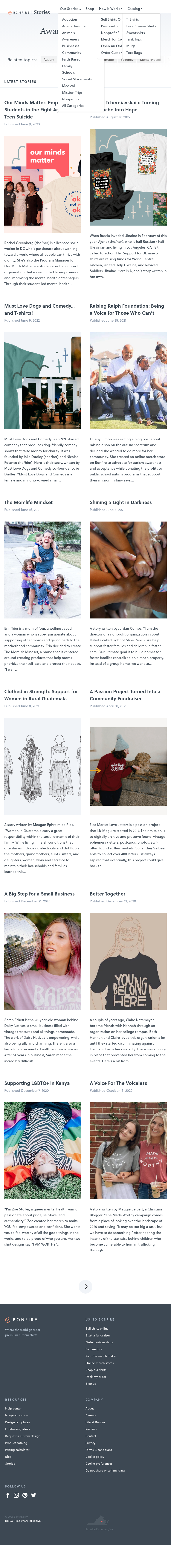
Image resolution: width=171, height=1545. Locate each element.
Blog (8, 1457)
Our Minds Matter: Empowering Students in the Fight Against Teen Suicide (40, 109)
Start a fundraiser (98, 1335)
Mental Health (150, 59)
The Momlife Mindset (28, 502)
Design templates (17, 1422)
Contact (91, 1436)
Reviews (91, 1429)
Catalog (133, 8)
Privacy (90, 1443)
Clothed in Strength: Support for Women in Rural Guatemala (41, 695)
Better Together (107, 893)
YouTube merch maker (101, 1356)
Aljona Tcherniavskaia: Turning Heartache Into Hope (124, 106)
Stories (10, 1463)
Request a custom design (22, 1436)
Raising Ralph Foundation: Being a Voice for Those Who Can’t (127, 309)
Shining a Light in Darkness (121, 502)
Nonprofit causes (17, 1415)
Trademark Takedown (28, 1521)
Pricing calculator (17, 1450)
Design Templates (74, 15)
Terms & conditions (99, 1450)
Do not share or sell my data (105, 1470)
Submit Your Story (108, 15)
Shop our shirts (96, 1370)
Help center (13, 1408)
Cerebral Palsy (71, 59)
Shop (90, 8)
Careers (91, 1415)
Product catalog (16, 1443)
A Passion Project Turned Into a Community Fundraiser (125, 695)
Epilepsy (127, 59)
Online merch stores (100, 1363)
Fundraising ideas (17, 1429)
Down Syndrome (101, 59)
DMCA (9, 1521)
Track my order (96, 1377)
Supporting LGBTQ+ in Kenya (37, 1082)
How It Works (109, 8)
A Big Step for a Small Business (39, 893)
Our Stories (69, 8)
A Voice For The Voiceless (118, 1082)
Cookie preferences (99, 1463)
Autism (49, 59)
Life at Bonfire (95, 1422)
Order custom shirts (99, 1342)
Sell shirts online (97, 1328)
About (90, 1408)
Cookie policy (95, 1457)
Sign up (91, 1383)
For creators (94, 1349)
